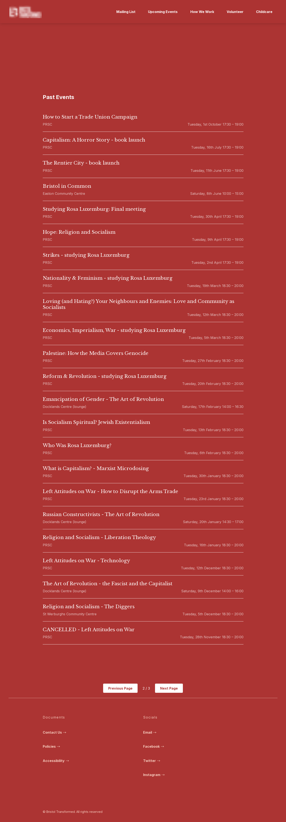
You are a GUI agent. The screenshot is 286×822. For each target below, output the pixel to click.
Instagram (154, 775)
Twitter (152, 761)
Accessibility (56, 761)
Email (150, 732)
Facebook (154, 746)
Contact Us (55, 732)
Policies (52, 746)
